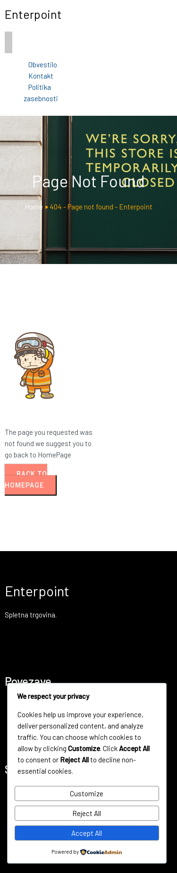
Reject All (86, 813)
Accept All (86, 833)
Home (34, 206)
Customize (86, 793)
